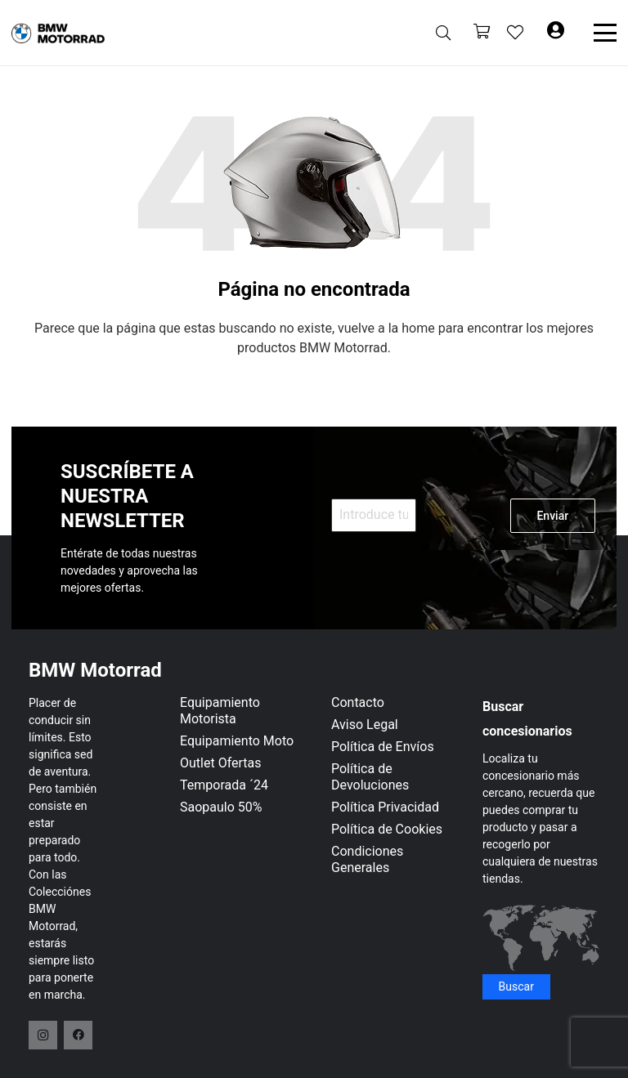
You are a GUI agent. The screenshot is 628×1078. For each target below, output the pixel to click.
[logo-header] (58, 33)
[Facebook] (78, 1035)
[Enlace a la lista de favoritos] (515, 32)
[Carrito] (481, 33)
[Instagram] (43, 1035)
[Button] (555, 32)
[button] (443, 32)
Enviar (552, 515)
